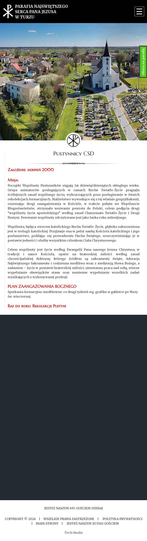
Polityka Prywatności (122, 519)
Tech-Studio (73, 533)
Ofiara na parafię (143, 61)
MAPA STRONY (47, 523)
